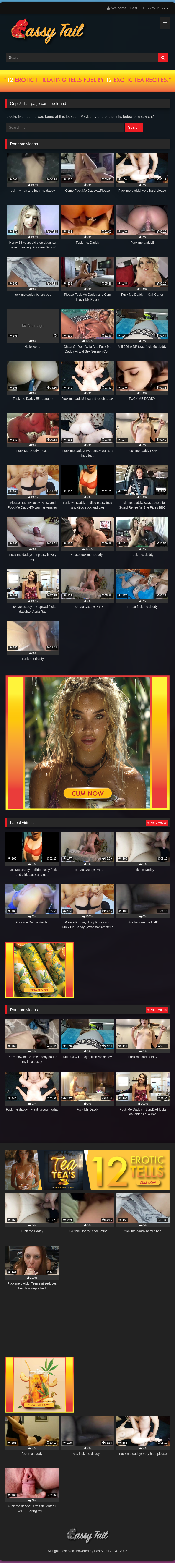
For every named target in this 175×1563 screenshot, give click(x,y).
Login (147, 8)
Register (162, 8)
